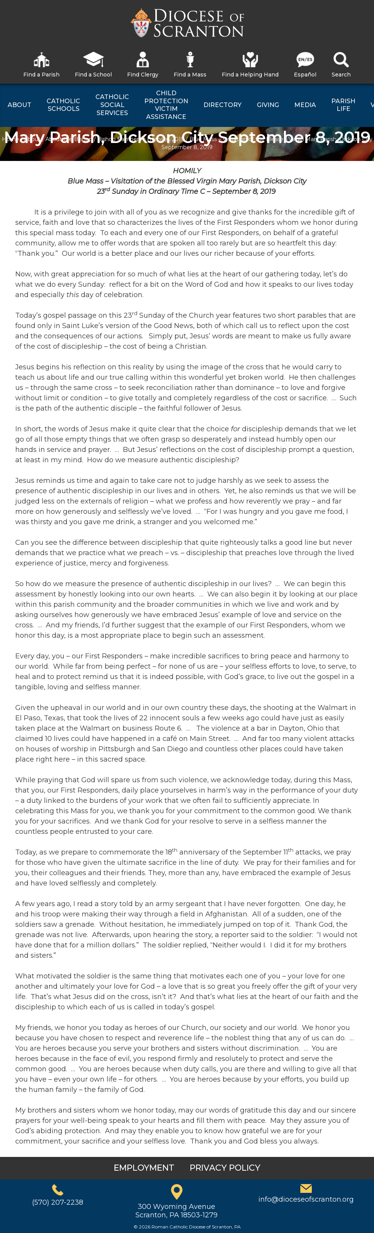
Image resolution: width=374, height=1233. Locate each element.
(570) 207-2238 (57, 1202)
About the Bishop (68, 139)
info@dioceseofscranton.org (306, 1199)
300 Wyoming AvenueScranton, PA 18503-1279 (176, 1210)
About (32, 139)
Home (10, 139)
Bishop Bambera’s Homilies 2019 (140, 139)
